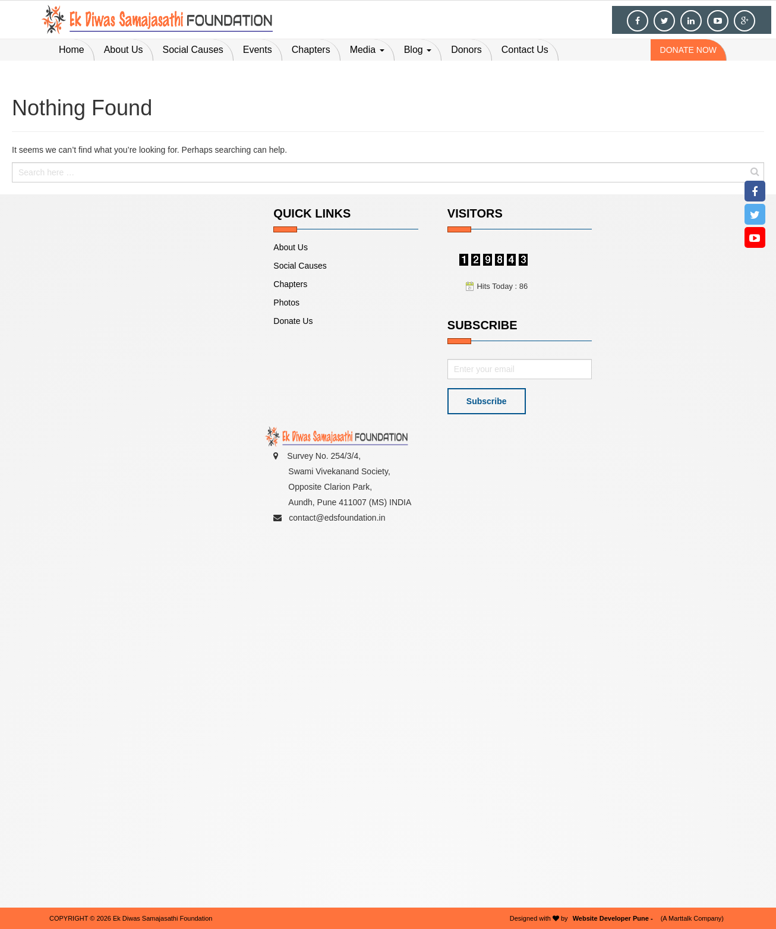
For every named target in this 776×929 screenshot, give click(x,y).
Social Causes (193, 50)
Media (367, 50)
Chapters (311, 50)
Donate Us (293, 321)
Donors (466, 50)
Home (71, 50)
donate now (688, 50)
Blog (417, 50)
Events (257, 50)
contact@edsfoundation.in (336, 517)
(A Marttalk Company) (692, 918)
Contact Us (524, 50)
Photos (286, 302)
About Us (123, 50)
